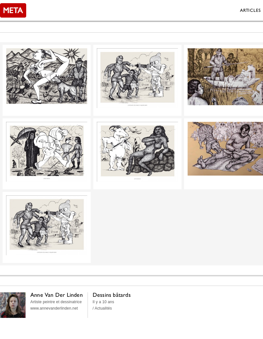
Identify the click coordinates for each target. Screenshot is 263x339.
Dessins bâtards (112, 294)
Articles (250, 10)
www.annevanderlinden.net (54, 308)
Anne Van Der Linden (56, 294)
